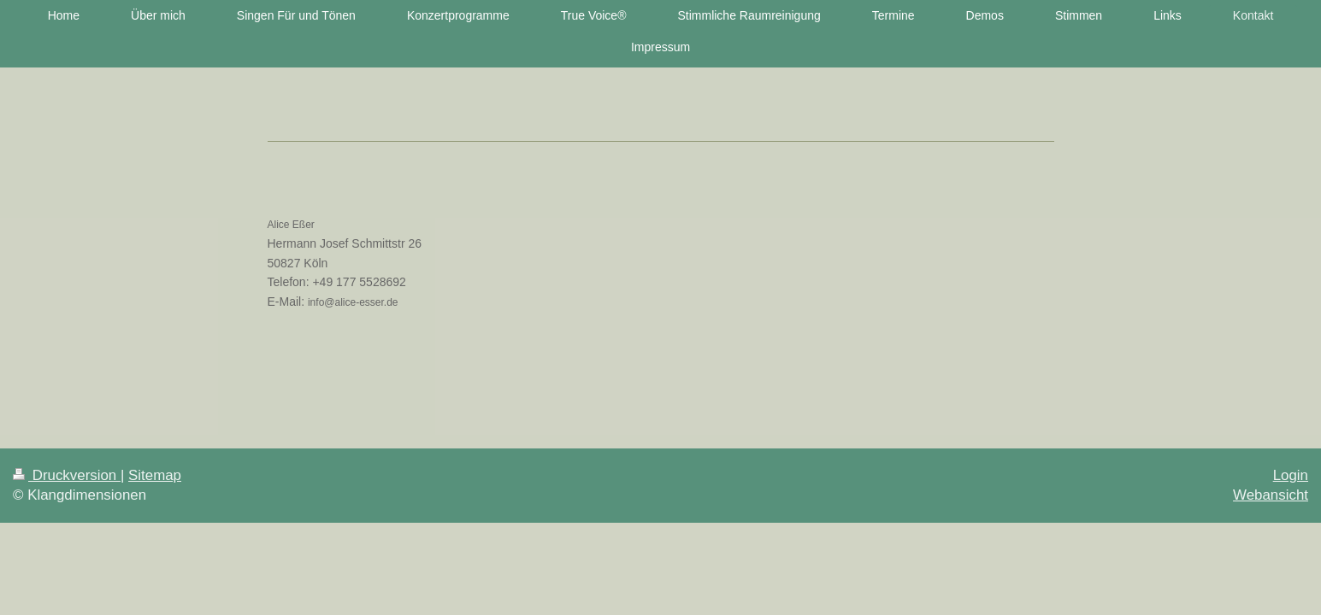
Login (1290, 475)
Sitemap (154, 475)
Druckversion (67, 475)
